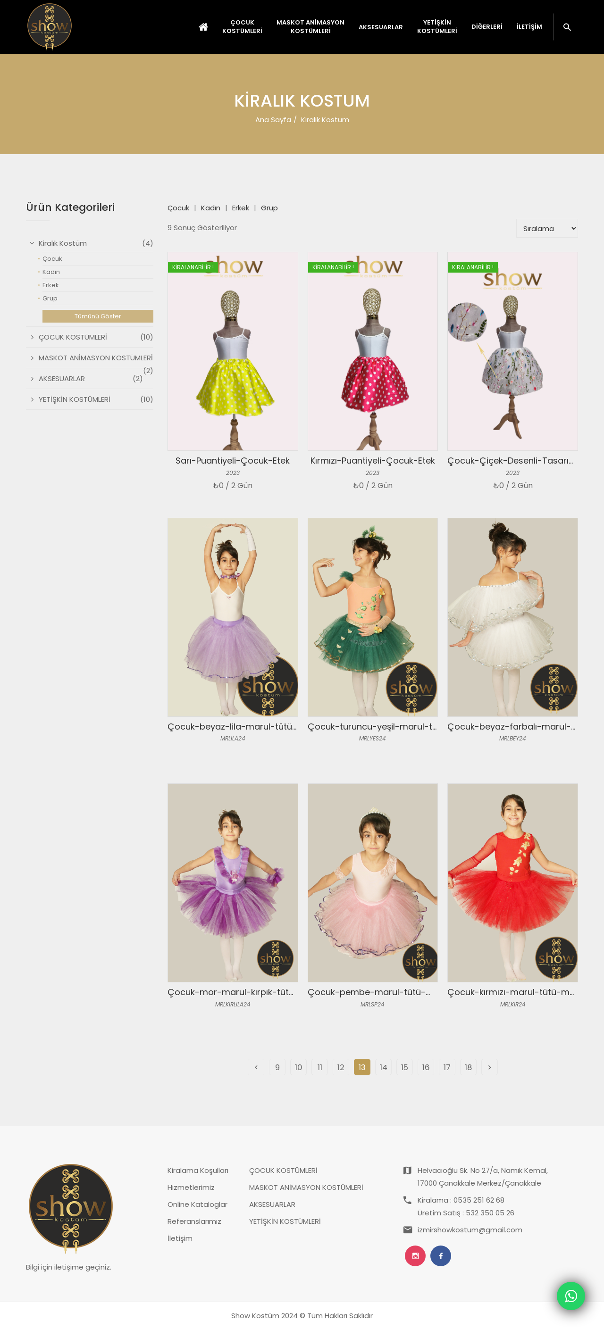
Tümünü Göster (98, 316)
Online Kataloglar (197, 1204)
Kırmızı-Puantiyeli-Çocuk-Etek (372, 460)
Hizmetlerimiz (191, 1187)
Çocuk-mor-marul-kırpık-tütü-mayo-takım (260, 992)
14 (383, 1067)
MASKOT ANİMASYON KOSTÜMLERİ (306, 1187)
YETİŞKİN (437, 26)
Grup (269, 208)
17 (447, 1067)
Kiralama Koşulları (198, 1170)
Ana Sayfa (273, 120)
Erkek (240, 208)
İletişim (529, 27)
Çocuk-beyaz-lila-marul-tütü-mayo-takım (259, 726)
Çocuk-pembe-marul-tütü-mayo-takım (393, 992)
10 (298, 1067)
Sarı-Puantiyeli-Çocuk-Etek (233, 460)
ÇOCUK (242, 26)
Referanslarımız (194, 1221)
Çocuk (178, 208)
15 (404, 1067)
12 (340, 1067)
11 (320, 1067)
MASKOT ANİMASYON (310, 26)
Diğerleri (487, 27)
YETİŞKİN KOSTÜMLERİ (285, 1221)
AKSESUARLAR (272, 1204)
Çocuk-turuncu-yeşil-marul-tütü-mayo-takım (405, 726)
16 (426, 1067)
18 (468, 1067)
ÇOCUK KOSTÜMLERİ (283, 1170)
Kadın (210, 208)
